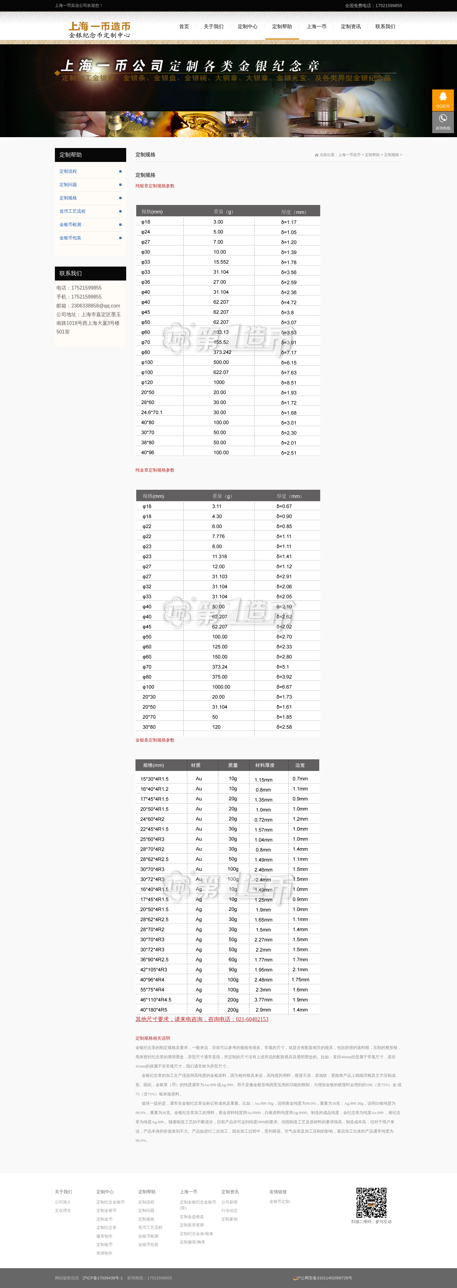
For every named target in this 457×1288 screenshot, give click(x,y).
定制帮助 (372, 155)
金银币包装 (70, 237)
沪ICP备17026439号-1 (102, 1278)
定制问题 (68, 184)
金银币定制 (279, 1201)
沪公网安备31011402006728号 (322, 1278)
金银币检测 (70, 224)
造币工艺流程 (73, 211)
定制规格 (391, 155)
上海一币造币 (349, 155)
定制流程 (68, 171)
